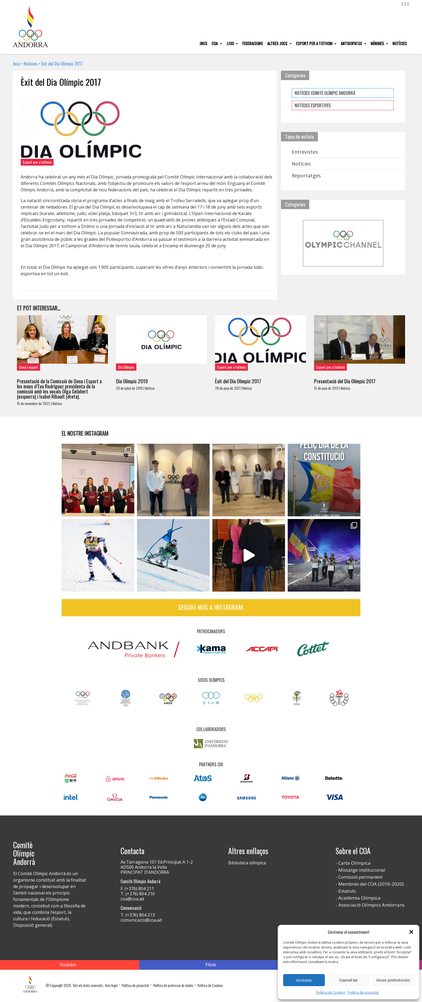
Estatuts (347, 891)
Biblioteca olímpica (247, 863)
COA (215, 43)
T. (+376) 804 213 (138, 915)
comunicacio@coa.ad (141, 920)
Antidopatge (352, 43)
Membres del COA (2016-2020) (371, 884)
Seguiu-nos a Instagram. (211, 607)
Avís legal (111, 985)
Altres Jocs (277, 43)
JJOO (230, 43)
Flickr (211, 964)
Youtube (67, 964)
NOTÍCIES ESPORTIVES (313, 105)
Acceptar (304, 980)
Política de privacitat (363, 992)
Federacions (252, 43)
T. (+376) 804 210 (138, 894)
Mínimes (378, 43)
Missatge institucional (361, 870)
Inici (203, 43)
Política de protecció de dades (173, 985)
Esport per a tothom (314, 43)
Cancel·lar (348, 980)
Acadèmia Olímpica (359, 898)
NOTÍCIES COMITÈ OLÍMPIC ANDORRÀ (325, 93)
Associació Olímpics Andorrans (371, 905)
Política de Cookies (330, 992)
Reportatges (306, 175)
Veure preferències (393, 980)
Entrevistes (305, 152)
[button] (411, 932)
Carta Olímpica (354, 863)
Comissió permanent (360, 877)
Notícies (399, 43)
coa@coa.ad (132, 899)
